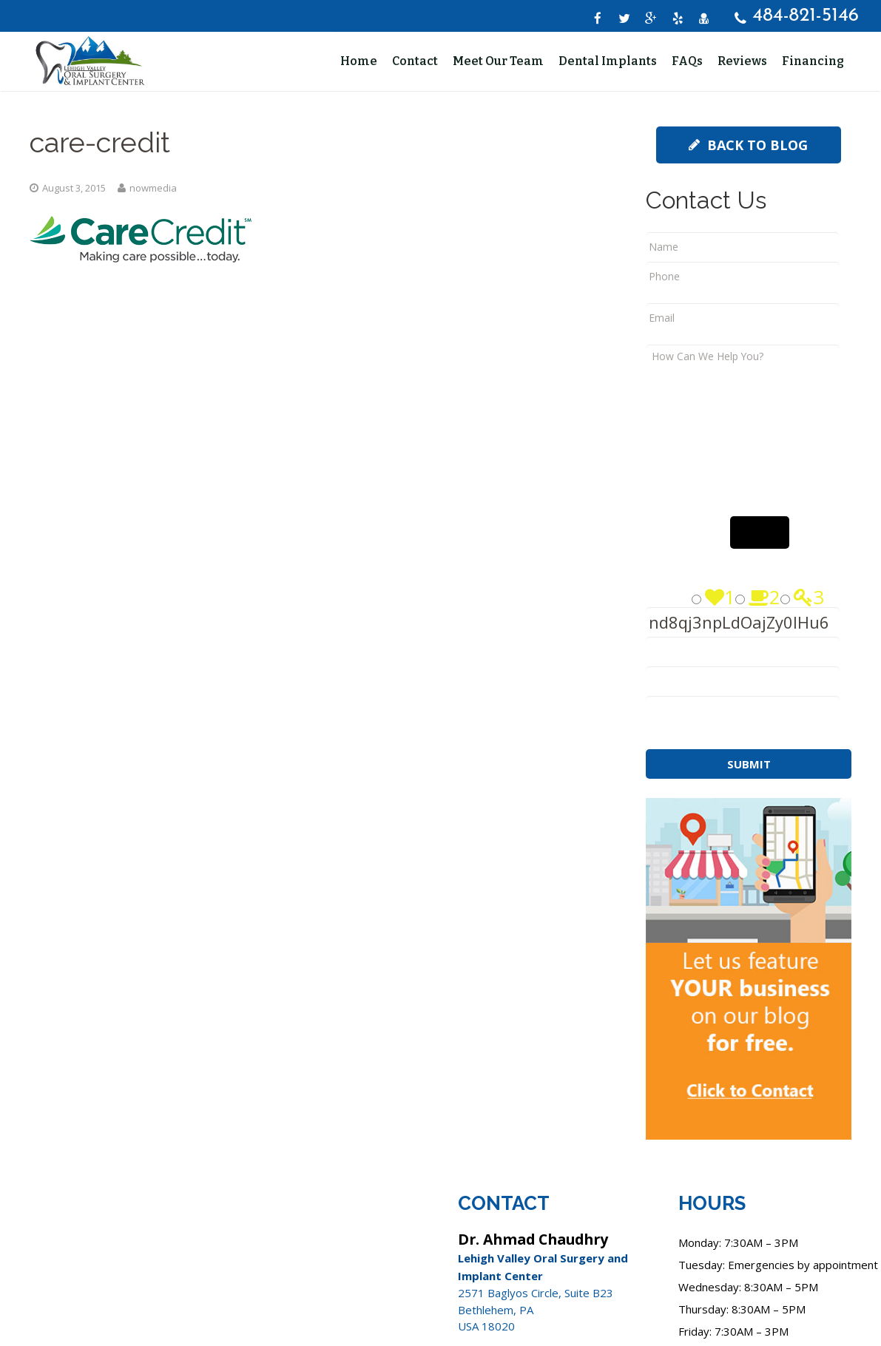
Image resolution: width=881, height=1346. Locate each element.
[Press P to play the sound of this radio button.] (696, 615)
